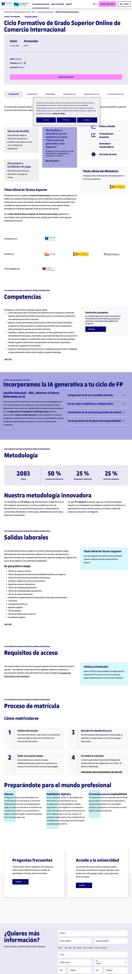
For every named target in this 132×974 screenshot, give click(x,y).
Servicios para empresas (76, 969)
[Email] (93, 902)
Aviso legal (21, 969)
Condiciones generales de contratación (54, 969)
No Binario (90, 895)
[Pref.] (62, 917)
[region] (66, 111)
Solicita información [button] (70, 955)
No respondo (102, 895)
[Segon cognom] (111, 888)
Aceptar (46, 120)
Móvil (70, 924)
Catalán (105, 940)
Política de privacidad (86, 944)
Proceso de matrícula (115, 18)
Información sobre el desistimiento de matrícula (101, 719)
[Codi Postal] (75, 909)
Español (95, 940)
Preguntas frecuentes (8, 969)
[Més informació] (101, 58)
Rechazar (66, 120)
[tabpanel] (93, 917)
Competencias (32, 18)
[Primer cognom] (75, 888)
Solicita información (107, 4)
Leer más (8, 306)
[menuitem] (13, 18)
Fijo (62, 924)
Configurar (87, 120)
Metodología (50, 18)
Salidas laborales (69, 18)
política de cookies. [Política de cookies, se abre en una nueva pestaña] (58, 113)
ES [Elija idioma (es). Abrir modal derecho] (95, 4)
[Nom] (93, 880)
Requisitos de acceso (91, 18)
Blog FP (69, 4)
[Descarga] (95, 276)
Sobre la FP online (57, 4)
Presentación (14, 18)
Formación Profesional (40, 4)
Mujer (70, 895)
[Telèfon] (80, 917)
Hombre (79, 895)
